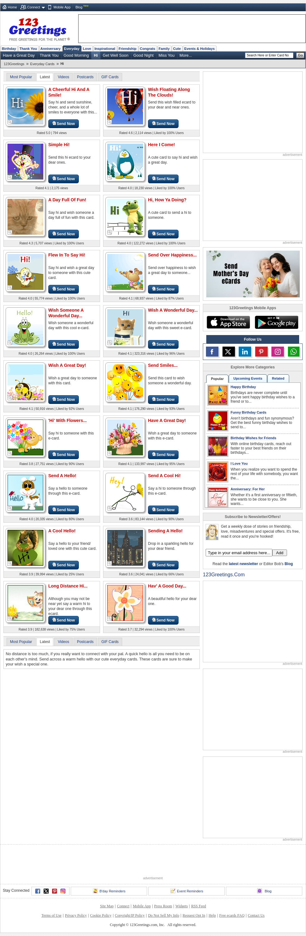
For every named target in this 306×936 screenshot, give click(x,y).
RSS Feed (198, 906)
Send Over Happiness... (172, 254)
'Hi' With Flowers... (67, 420)
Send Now (63, 123)
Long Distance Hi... (68, 585)
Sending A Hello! (165, 530)
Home (12, 7)
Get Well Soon (115, 55)
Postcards (85, 77)
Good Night (143, 55)
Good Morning (76, 55)
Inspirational (104, 48)
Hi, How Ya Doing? (167, 199)
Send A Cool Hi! (164, 475)
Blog (78, 7)
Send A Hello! (62, 475)
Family (164, 48)
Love (87, 48)
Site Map (107, 906)
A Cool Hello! (61, 530)
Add (279, 552)
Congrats (147, 48)
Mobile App (62, 7)
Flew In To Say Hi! (66, 254)
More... (185, 55)
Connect (33, 7)
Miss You (167, 55)
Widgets (181, 906)
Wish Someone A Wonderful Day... (66, 313)
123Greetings (14, 64)
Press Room (163, 906)
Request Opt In (194, 915)
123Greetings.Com (224, 574)
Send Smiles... (163, 365)
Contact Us (256, 915)
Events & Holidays (199, 48)
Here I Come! (161, 144)
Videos (63, 77)
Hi (96, 55)
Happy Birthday (243, 387)
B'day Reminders (109, 890)
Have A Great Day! (167, 420)
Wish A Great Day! (67, 365)
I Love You (239, 463)
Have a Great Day (19, 55)
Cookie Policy (100, 915)
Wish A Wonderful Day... (173, 310)
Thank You (28, 48)
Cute (177, 48)
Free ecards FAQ (231, 915)
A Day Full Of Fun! (67, 199)
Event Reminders (186, 890)
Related (278, 378)
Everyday (71, 48)
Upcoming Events (247, 378)
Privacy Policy (76, 915)
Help (212, 915)
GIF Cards (109, 77)
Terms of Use (51, 915)
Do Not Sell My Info (163, 915)
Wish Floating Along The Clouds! (169, 92)
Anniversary (51, 48)
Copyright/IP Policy (130, 915)
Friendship (127, 48)
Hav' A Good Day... (167, 585)
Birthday (9, 48)
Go (300, 55)
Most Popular (21, 77)
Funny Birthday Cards (248, 412)
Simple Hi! (58, 144)
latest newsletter (243, 564)
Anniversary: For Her (248, 489)
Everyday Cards (42, 64)
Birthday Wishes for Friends (253, 438)
